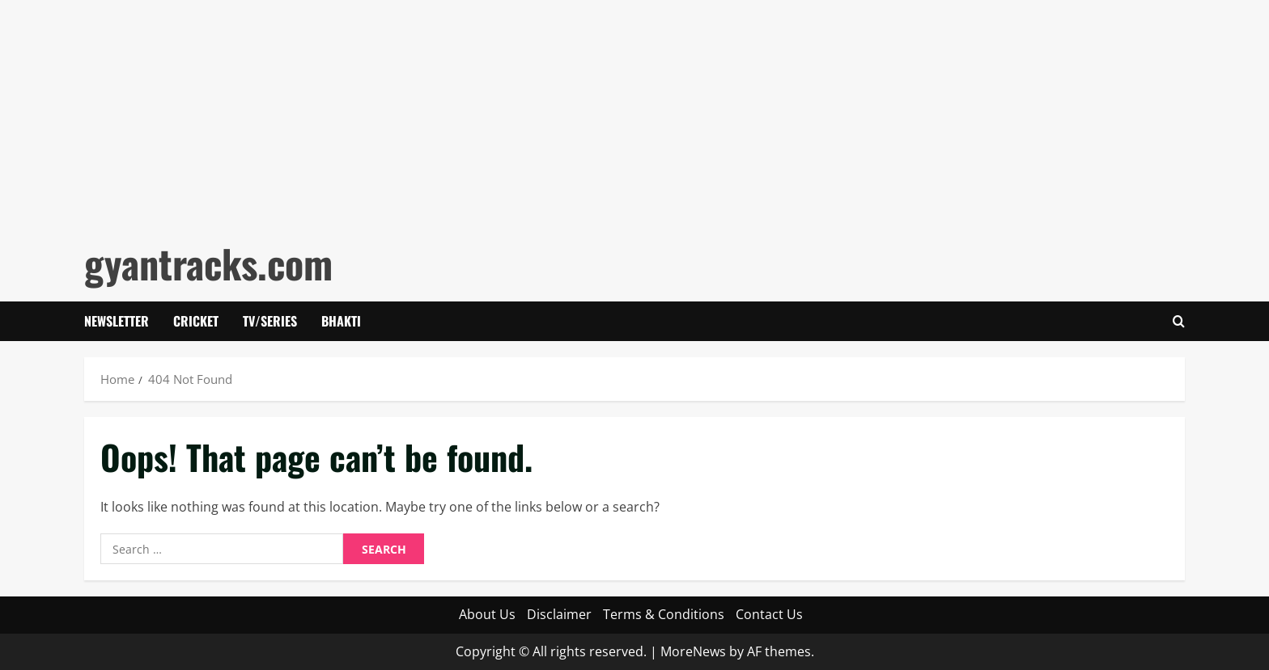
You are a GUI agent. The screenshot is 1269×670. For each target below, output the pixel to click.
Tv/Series (270, 321)
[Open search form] (1179, 321)
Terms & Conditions (663, 614)
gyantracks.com (208, 263)
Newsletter (116, 321)
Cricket (196, 321)
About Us (487, 614)
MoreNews (693, 651)
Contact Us (769, 614)
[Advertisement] (485, 113)
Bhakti (341, 321)
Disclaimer (559, 614)
